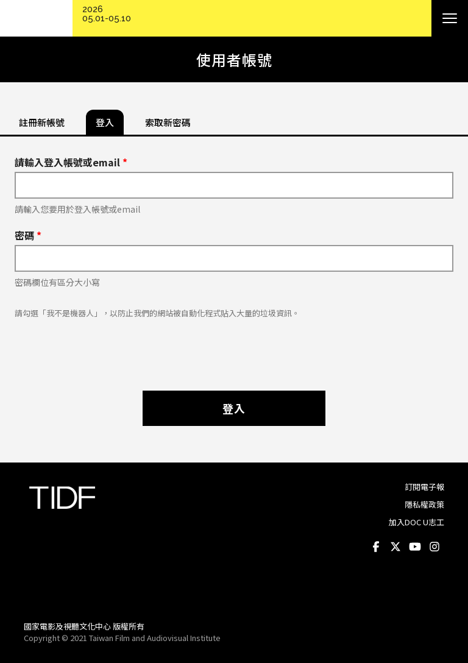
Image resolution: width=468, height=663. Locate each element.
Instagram (434, 546)
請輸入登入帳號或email (71, 162)
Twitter (395, 546)
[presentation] (234, 348)
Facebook (376, 546)
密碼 (28, 235)
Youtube (415, 546)
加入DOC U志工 (416, 522)
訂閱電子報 (424, 486)
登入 (234, 408)
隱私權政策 (424, 504)
